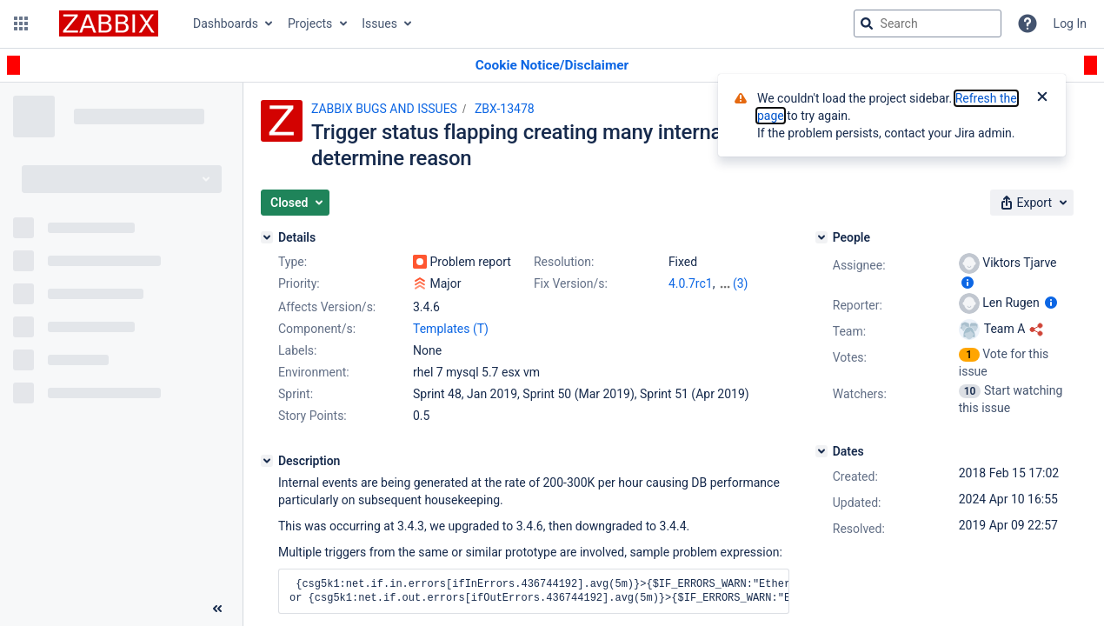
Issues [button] (379, 23)
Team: (849, 331)
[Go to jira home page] (108, 23)
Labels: (297, 350)
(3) (740, 283)
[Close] (1042, 98)
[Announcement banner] (552, 66)
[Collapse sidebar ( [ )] (217, 609)
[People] (821, 237)
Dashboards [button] (225, 23)
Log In (1070, 23)
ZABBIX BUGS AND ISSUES (384, 109)
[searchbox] (927, 23)
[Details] (267, 237)
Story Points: (312, 416)
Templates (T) (451, 329)
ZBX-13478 (505, 109)
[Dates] (821, 451)
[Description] (267, 461)
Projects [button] (310, 23)
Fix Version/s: (571, 283)
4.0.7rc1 (690, 283)
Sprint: (295, 394)
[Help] (1027, 23)
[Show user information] (967, 283)
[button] (21, 23)
